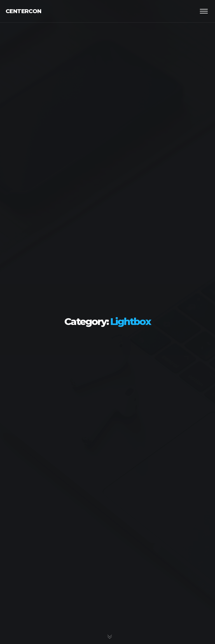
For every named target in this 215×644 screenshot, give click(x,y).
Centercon (23, 11)
